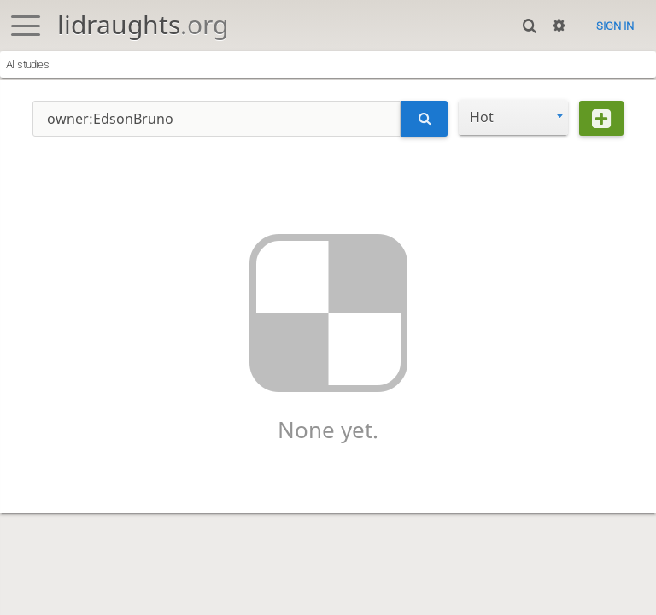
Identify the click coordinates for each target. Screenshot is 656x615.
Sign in (615, 26)
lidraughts (142, 24)
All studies (27, 64)
